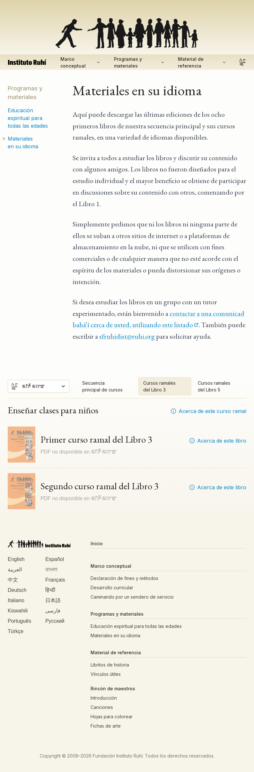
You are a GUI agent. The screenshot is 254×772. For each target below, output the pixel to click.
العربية (15, 569)
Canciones (102, 707)
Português (19, 621)
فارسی (52, 610)
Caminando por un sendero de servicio (132, 597)
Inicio (97, 543)
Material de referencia (202, 62)
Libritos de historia (110, 664)
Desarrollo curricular (112, 587)
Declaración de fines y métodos (124, 578)
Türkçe (15, 631)
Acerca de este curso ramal (208, 411)
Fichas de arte (106, 726)
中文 (13, 580)
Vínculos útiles (106, 674)
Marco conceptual (80, 62)
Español (54, 559)
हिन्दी (50, 590)
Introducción (104, 698)
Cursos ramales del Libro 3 (159, 386)
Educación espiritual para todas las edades (28, 118)
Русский (54, 621)
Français (55, 580)
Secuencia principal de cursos (102, 386)
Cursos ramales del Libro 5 (214, 386)
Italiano (16, 600)
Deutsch (17, 590)
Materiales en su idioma (23, 142)
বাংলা (51, 569)
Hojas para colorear (112, 716)
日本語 (53, 600)
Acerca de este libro (217, 440)
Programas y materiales (139, 62)
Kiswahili (18, 610)
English (16, 559)
